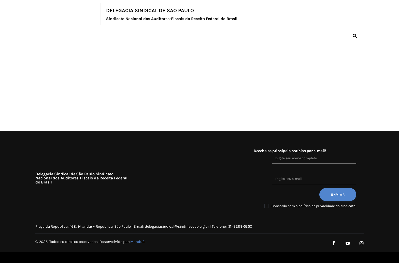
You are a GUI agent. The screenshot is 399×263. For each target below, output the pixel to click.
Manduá (137, 241)
